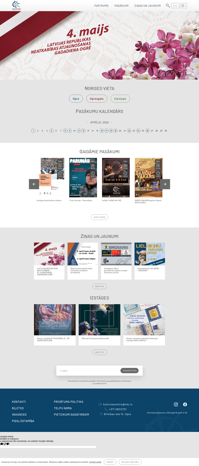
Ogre (76, 98)
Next (165, 184)
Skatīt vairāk (99, 217)
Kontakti (19, 401)
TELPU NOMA (63, 408)
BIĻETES (18, 408)
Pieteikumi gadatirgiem (71, 414)
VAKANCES (19, 414)
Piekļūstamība (23, 421)
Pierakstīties (130, 370)
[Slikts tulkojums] (6, 444)
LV (174, 5)
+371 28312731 (116, 409)
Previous (34, 184)
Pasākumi (121, 5)
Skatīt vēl (99, 286)
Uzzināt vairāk (95, 462)
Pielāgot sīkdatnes (130, 462)
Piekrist (110, 462)
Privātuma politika (68, 401)
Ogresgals (97, 98)
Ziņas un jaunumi (147, 5)
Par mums (101, 5)
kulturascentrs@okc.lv (115, 404)
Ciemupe (120, 98)
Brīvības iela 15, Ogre (115, 414)
